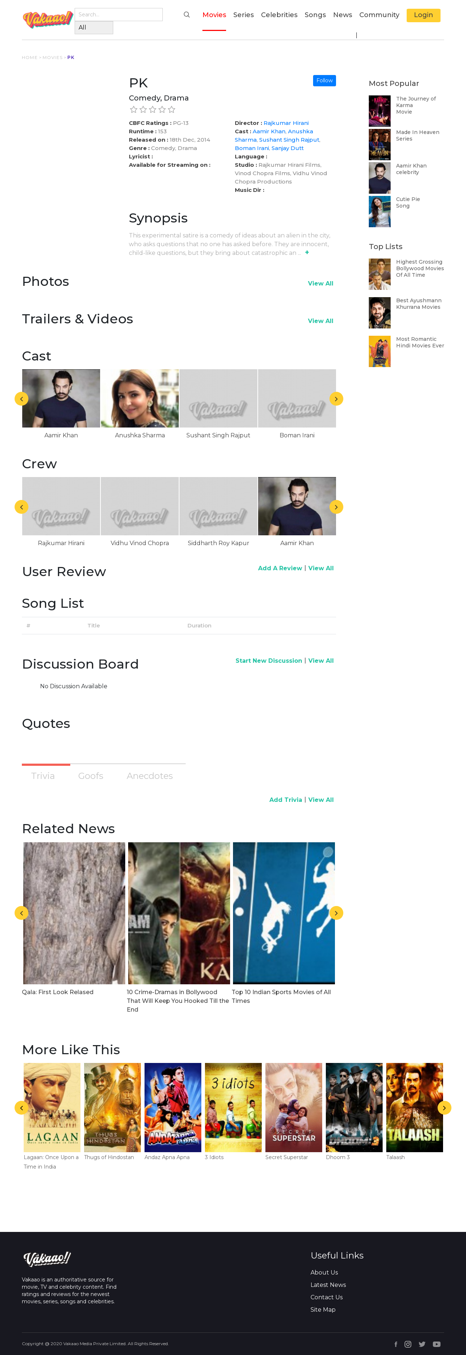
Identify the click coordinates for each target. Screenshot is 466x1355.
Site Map (323, 1309)
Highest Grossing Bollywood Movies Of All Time (420, 268)
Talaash (395, 1157)
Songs (315, 15)
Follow (324, 80)
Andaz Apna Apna (167, 1157)
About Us (324, 1272)
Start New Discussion (269, 660)
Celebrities (279, 15)
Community (379, 15)
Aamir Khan (269, 131)
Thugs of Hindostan (109, 1157)
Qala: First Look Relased (58, 992)
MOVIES (53, 57)
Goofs (90, 776)
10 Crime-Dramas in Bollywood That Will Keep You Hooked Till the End (178, 1001)
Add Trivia (285, 799)
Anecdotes (150, 776)
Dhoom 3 (338, 1157)
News (342, 15)
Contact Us (327, 1297)
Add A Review (280, 568)
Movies (214, 14)
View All (320, 283)
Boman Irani (252, 148)
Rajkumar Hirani (286, 122)
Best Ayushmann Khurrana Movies (419, 303)
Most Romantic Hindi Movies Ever (420, 342)
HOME (30, 57)
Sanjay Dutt (288, 148)
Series (243, 15)
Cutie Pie (408, 199)
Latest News (328, 1284)
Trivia (43, 776)
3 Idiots (214, 1157)
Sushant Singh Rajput (289, 139)
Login (423, 15)
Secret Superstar (286, 1157)
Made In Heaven (417, 132)
